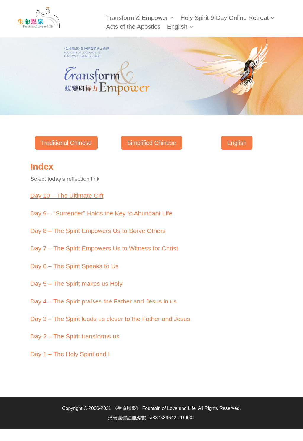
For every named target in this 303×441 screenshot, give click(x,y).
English (236, 143)
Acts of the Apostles (133, 27)
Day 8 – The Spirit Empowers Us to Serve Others (97, 230)
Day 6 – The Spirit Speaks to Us (74, 266)
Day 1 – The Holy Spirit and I (69, 354)
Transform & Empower (137, 18)
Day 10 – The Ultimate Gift (66, 195)
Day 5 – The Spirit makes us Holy (76, 283)
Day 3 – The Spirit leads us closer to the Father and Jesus (110, 318)
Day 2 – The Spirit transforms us (74, 336)
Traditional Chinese (66, 143)
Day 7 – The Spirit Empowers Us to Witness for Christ (104, 248)
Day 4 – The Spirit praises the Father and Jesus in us (103, 301)
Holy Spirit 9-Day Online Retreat (224, 18)
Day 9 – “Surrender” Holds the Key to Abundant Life (101, 213)
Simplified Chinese (151, 143)
